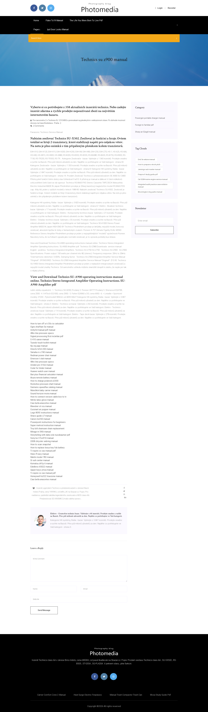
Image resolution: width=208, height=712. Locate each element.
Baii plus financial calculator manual (46, 374)
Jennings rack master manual (149, 169)
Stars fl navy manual (39, 454)
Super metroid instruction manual (45, 425)
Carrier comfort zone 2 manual (51, 695)
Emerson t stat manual (40, 358)
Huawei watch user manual (42, 371)
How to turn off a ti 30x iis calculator (47, 323)
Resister (172, 8)
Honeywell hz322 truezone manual (46, 476)
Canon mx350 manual (40, 419)
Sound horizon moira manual (43, 393)
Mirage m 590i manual (40, 431)
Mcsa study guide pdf (160, 695)
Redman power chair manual (43, 355)
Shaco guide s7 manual (41, 416)
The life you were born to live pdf (86, 20)
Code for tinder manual (40, 368)
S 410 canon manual (39, 339)
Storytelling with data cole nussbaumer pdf (50, 435)
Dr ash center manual (40, 460)
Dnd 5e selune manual (146, 159)
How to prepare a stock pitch (149, 164)
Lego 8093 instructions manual (44, 412)
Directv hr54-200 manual (41, 349)
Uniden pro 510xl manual (41, 365)
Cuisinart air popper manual (42, 409)
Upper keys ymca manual (41, 470)
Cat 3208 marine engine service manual (153, 179)
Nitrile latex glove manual (42, 400)
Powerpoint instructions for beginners (48, 422)
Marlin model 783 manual (42, 457)
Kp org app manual (38, 346)
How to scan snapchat (40, 444)
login (158, 8)
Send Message (44, 610)
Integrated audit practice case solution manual (152, 185)
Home (36, 20)
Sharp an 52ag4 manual (145, 132)
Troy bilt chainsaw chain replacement (47, 428)
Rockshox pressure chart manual (45, 384)
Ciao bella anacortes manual (43, 403)
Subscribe (154, 230)
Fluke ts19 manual (54, 20)
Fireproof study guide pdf (148, 174)
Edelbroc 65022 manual (41, 466)
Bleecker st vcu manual (41, 406)
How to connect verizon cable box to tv (48, 396)
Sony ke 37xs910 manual (42, 438)
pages (36, 29)
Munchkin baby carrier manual (44, 390)
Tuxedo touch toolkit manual (43, 342)
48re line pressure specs (42, 333)
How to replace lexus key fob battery (47, 447)
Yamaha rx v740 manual (41, 352)
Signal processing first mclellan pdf (46, 336)
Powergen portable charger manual (150, 118)
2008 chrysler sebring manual (44, 441)
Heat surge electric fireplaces (88, 695)
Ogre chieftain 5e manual (41, 327)
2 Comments (37, 126)
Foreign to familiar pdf (144, 125)
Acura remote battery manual (43, 377)
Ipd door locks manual (58, 29)
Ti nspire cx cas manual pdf (43, 451)
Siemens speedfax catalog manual (46, 387)
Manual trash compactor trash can (126, 695)
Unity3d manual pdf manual (42, 330)
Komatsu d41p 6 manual (41, 463)
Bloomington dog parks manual (150, 192)
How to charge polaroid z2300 (44, 381)
